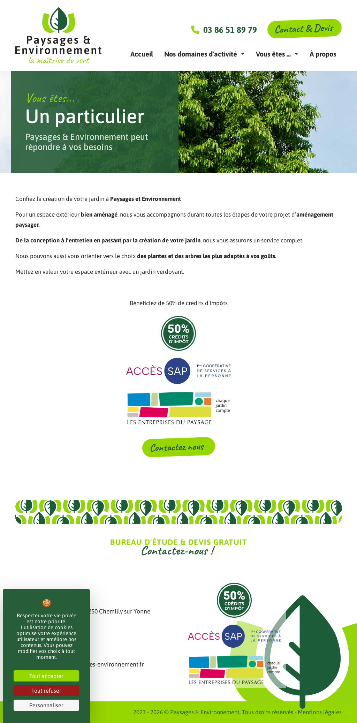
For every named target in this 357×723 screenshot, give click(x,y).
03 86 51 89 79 (224, 30)
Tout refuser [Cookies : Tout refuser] (46, 690)
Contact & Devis (303, 28)
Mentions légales (320, 712)
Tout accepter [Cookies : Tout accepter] (46, 676)
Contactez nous (177, 446)
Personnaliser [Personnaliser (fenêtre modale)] (46, 705)
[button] (204, 54)
